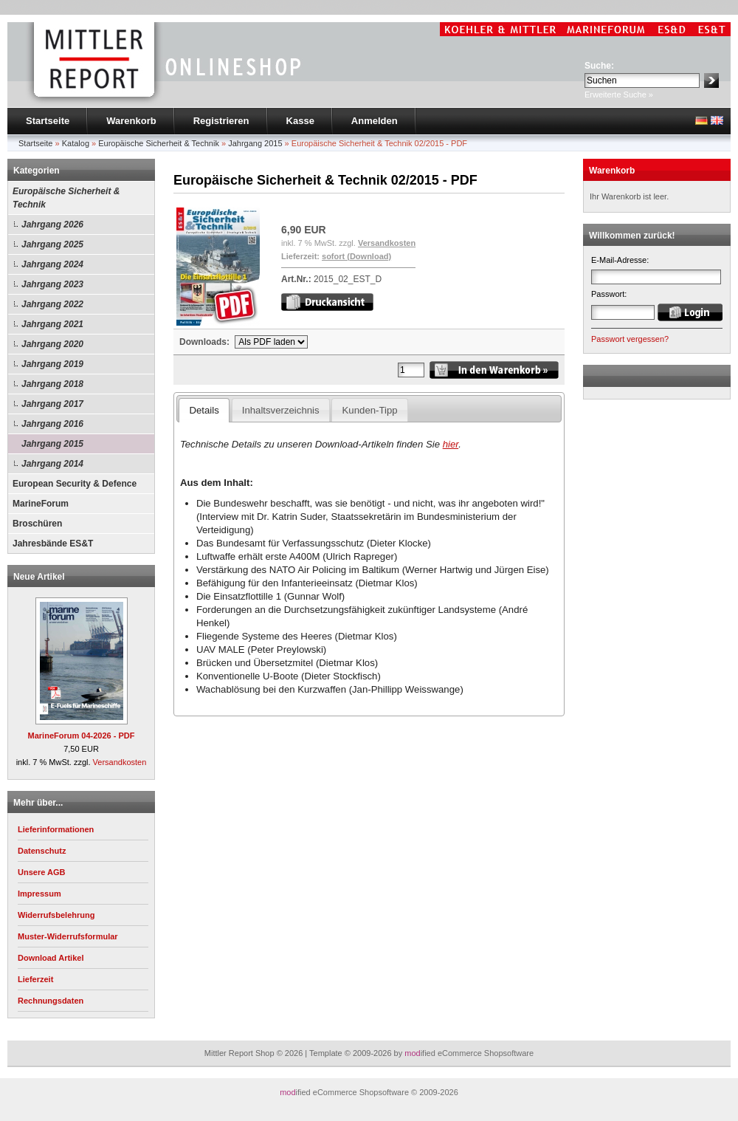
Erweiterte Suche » (618, 94)
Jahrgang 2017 (52, 404)
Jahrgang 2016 (52, 424)
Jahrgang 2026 (52, 224)
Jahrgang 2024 (52, 264)
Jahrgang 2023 (52, 284)
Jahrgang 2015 (52, 444)
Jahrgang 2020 (52, 344)
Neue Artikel (39, 577)
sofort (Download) (356, 256)
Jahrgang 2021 (52, 324)
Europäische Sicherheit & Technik (66, 198)
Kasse (300, 120)
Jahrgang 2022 (52, 304)
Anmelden (374, 120)
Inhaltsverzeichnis (281, 410)
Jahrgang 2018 (52, 384)
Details (203, 410)
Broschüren (37, 523)
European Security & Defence (75, 484)
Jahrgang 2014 (52, 464)
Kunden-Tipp (370, 410)
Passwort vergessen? (630, 339)
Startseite (47, 120)
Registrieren (221, 120)
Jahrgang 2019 (52, 364)
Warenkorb (131, 120)
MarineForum (41, 503)
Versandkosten (120, 762)
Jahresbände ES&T (53, 543)
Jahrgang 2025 (52, 244)
